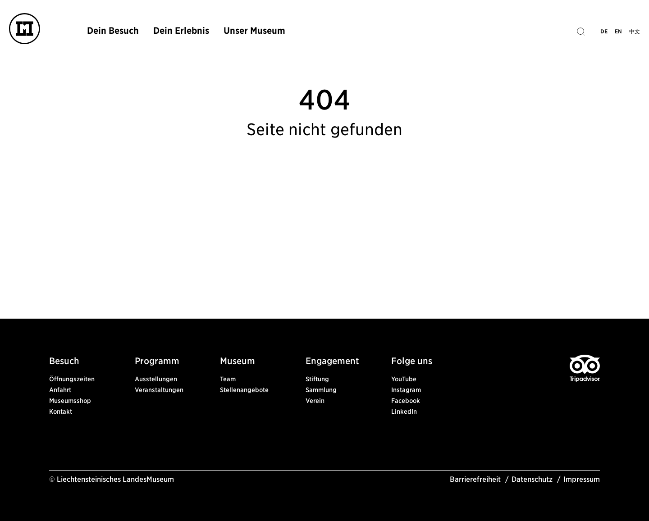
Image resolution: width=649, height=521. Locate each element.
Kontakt (60, 411)
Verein (315, 400)
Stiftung (317, 379)
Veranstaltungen (159, 389)
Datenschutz (532, 479)
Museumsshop (70, 400)
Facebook (405, 400)
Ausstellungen (156, 379)
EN (618, 31)
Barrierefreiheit (475, 479)
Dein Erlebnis (181, 30)
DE (604, 31)
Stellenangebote (244, 389)
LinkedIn (404, 411)
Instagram (406, 389)
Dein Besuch (113, 30)
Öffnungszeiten (72, 379)
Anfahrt (60, 389)
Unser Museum (254, 30)
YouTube (403, 379)
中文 (634, 31)
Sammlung (321, 389)
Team (228, 379)
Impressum (581, 479)
